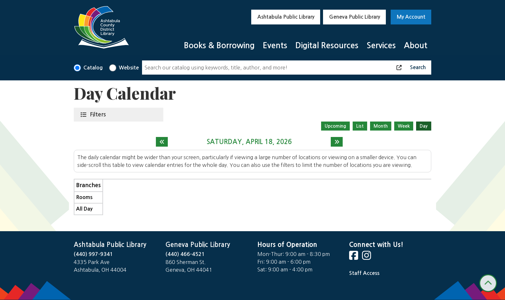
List (360, 126)
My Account (411, 16)
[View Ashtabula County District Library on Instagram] (367, 257)
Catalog (93, 67)
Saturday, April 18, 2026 (249, 142)
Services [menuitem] (381, 45)
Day (424, 126)
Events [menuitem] (275, 45)
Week (404, 126)
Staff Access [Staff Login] (364, 273)
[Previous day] (162, 142)
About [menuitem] (415, 45)
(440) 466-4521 (185, 254)
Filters (99, 114)
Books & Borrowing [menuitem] (219, 45)
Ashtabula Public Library (285, 16)
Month (381, 126)
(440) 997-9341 (93, 254)
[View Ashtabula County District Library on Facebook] (354, 257)
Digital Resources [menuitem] (326, 45)
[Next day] (337, 142)
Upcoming (335, 126)
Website (129, 67)
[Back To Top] (488, 283)
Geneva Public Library (354, 16)
